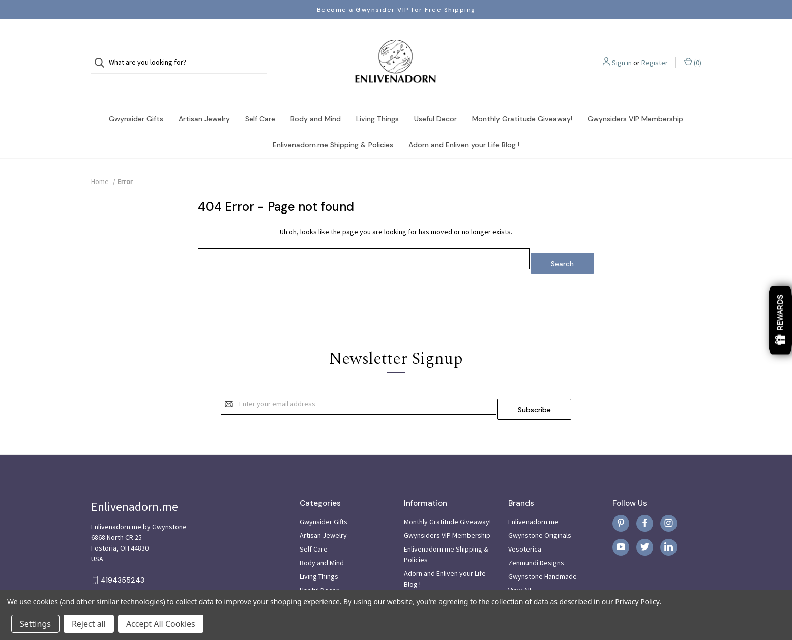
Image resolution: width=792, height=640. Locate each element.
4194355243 (122, 550)
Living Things (377, 98)
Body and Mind (315, 98)
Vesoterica (524, 519)
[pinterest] (621, 493)
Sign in (622, 52)
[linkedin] (668, 517)
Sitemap (416, 567)
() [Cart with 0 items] (692, 52)
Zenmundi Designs (536, 532)
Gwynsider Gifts (136, 98)
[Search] (102, 52)
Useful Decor (435, 98)
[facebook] (644, 493)
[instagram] (668, 493)
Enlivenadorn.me (533, 491)
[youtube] (621, 517)
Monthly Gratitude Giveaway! (522, 98)
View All (519, 560)
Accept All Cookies (160, 623)
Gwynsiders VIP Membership (635, 98)
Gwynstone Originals (539, 505)
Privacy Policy (637, 601)
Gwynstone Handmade (542, 546)
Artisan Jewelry (204, 98)
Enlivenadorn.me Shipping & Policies (333, 124)
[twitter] (644, 517)
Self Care (260, 98)
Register (654, 52)
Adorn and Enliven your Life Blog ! (463, 124)
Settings (35, 623)
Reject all (89, 623)
